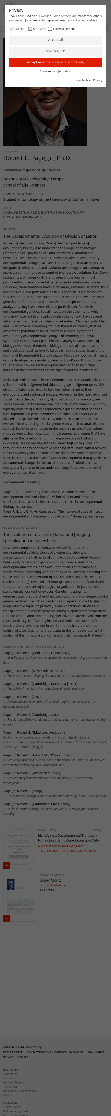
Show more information (55, 71)
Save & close (55, 51)
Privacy (97, 80)
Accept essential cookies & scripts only (55, 62)
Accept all (55, 40)
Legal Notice (82, 80)
